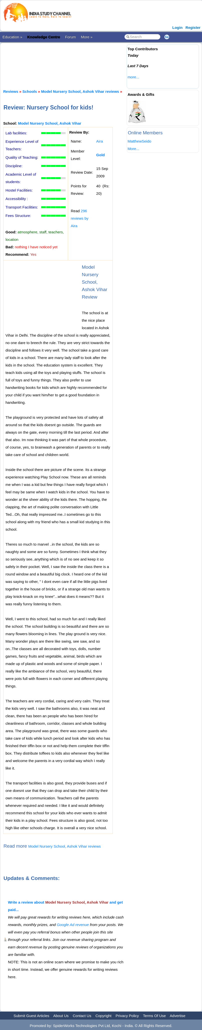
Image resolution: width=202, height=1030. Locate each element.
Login (177, 27)
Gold (100, 155)
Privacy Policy (127, 1016)
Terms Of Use (154, 1016)
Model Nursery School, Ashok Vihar (49, 123)
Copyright (103, 1016)
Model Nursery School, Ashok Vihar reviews (80, 91)
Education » (12, 37)
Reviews (10, 91)
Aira (99, 141)
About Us (61, 1016)
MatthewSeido (139, 141)
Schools (29, 91)
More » (87, 37)
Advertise (178, 1016)
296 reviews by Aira (80, 218)
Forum (70, 37)
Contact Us (82, 1016)
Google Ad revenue (73, 925)
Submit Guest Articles (31, 1016)
